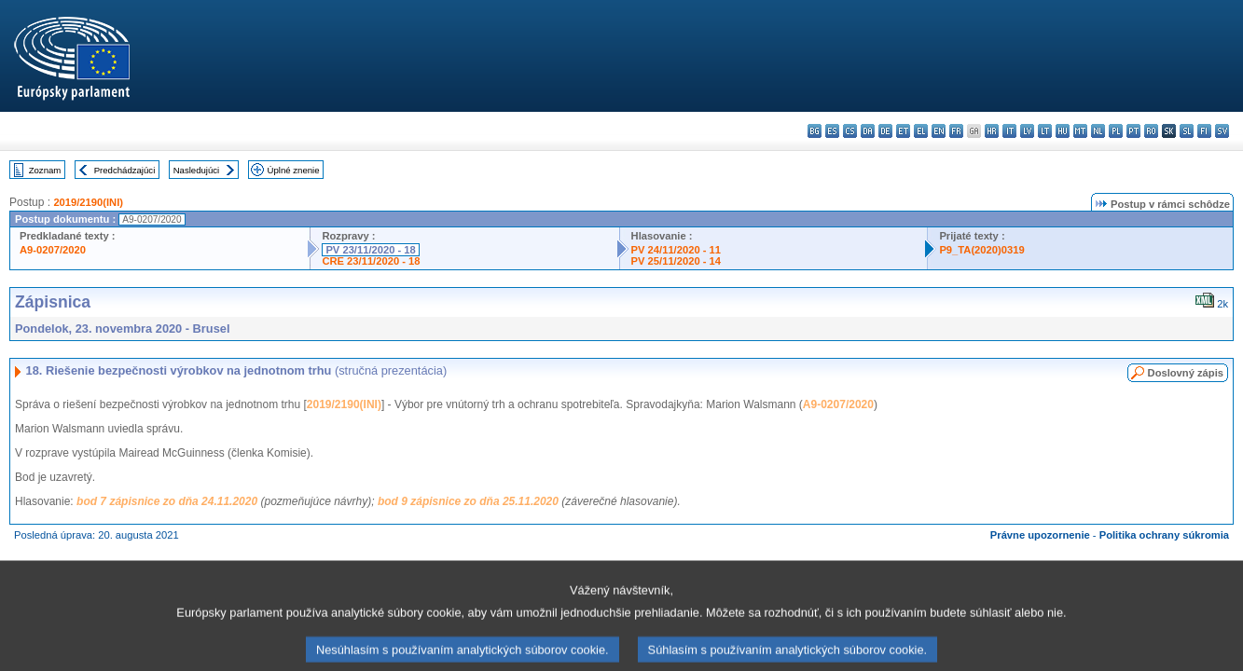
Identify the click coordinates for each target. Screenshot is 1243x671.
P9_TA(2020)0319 (981, 249)
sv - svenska (1222, 131)
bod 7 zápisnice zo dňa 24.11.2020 (166, 501)
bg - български (815, 131)
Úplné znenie (294, 170)
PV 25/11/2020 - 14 (676, 261)
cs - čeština (850, 131)
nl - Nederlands (1098, 131)
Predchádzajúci (125, 170)
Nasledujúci (196, 170)
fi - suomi (1204, 131)
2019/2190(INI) (88, 202)
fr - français (956, 131)
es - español (832, 131)
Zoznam (45, 170)
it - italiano (1009, 131)
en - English (939, 131)
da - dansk (868, 131)
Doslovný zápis (1185, 372)
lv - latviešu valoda (1027, 131)
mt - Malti (1080, 131)
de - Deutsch (885, 131)
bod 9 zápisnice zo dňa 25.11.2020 (468, 501)
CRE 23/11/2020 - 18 (371, 261)
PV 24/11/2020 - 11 (676, 249)
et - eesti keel (903, 131)
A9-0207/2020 (53, 249)
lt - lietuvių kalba (1045, 131)
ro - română (1151, 131)
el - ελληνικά (921, 131)
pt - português (1133, 131)
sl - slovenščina (1187, 131)
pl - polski (1116, 131)
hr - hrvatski (992, 131)
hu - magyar (1063, 131)
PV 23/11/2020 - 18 (370, 249)
